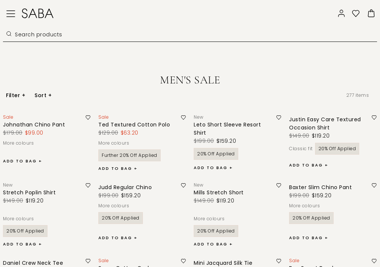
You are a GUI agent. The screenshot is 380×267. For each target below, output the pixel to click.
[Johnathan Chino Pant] (37, 125)
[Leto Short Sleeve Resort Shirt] (235, 129)
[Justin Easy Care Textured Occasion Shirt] (330, 123)
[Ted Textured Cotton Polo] (137, 125)
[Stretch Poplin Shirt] (33, 192)
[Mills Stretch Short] (222, 192)
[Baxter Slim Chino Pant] (324, 187)
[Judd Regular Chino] (128, 187)
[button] (355, 13)
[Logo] (37, 13)
